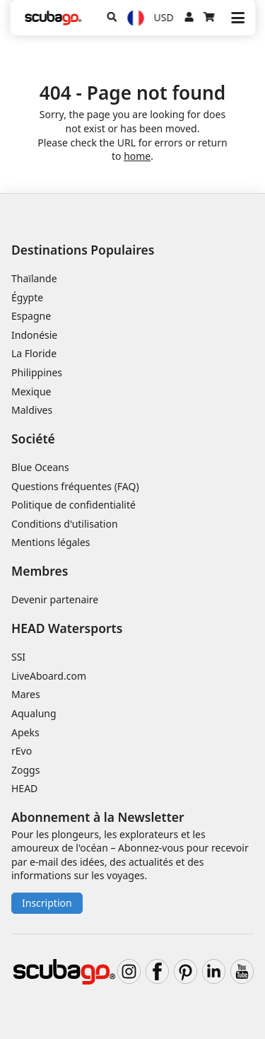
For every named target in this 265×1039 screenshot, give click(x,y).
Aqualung (34, 713)
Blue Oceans (40, 467)
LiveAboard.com (48, 676)
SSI (18, 656)
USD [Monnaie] (164, 17)
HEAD (24, 788)
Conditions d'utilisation (65, 523)
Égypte (27, 297)
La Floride (34, 353)
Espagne (31, 316)
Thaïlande (34, 278)
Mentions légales (50, 542)
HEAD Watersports (66, 628)
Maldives (31, 410)
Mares (25, 694)
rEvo (21, 751)
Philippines (36, 372)
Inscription (47, 903)
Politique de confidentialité (73, 504)
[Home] (53, 18)
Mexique (31, 391)
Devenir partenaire (54, 599)
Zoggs (25, 770)
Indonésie (34, 335)
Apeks (25, 732)
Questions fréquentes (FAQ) (75, 486)
